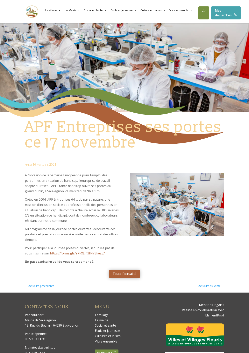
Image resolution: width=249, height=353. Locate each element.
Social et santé (105, 325)
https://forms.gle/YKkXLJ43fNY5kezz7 (77, 253)
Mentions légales (211, 305)
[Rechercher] (203, 12)
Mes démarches (223, 12)
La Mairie (72, 10)
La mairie (101, 320)
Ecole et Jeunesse (123, 10)
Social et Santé (95, 10)
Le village (53, 10)
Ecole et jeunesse (107, 331)
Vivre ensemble (180, 10)
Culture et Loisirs (153, 10)
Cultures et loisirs (108, 336)
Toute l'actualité (124, 274)
